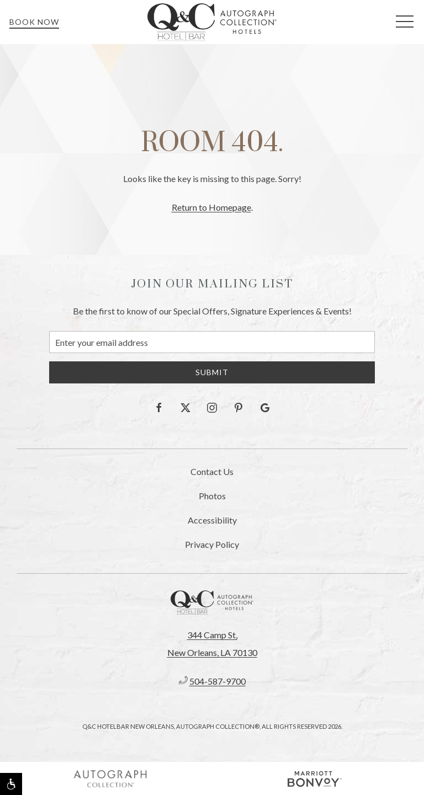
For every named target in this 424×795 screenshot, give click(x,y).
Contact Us (212, 471)
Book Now (34, 21)
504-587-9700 (217, 681)
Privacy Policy (212, 544)
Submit (212, 372)
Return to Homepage (211, 207)
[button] (404, 22)
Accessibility (212, 520)
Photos (212, 495)
